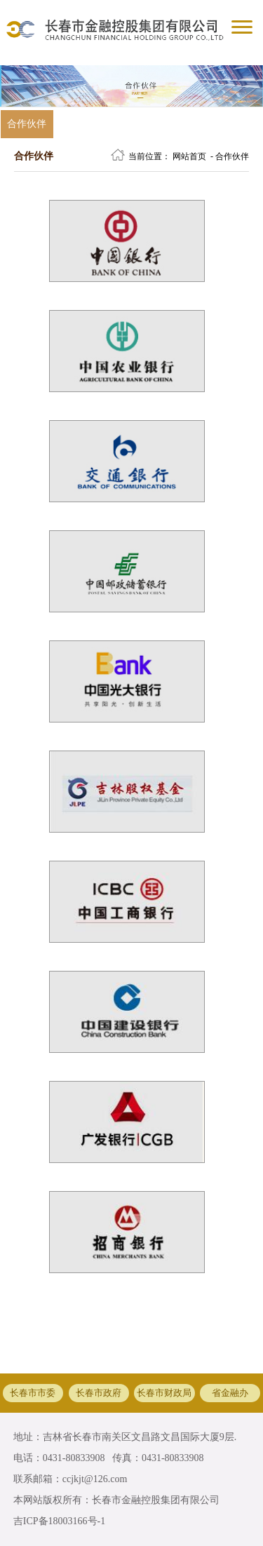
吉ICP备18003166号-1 (59, 1521)
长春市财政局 (164, 1393)
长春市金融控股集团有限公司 (156, 1500)
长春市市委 (32, 1393)
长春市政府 (98, 1393)
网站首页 (189, 156)
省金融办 (230, 1393)
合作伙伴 (26, 124)
